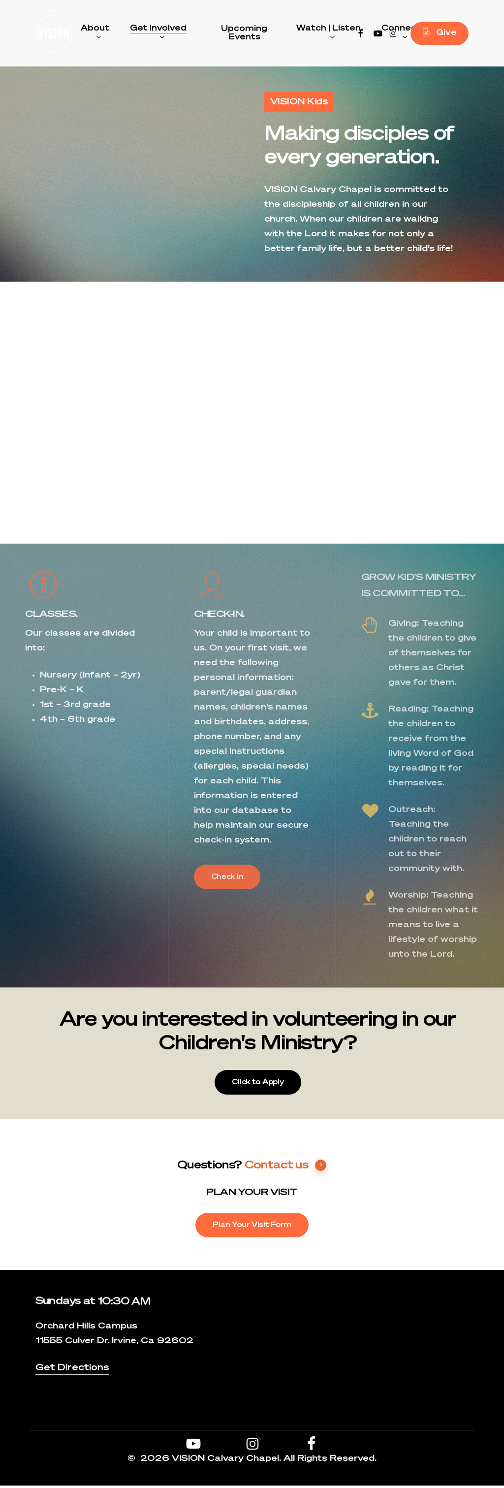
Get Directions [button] (72, 1370)
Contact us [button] (286, 1167)
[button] (227, 879)
